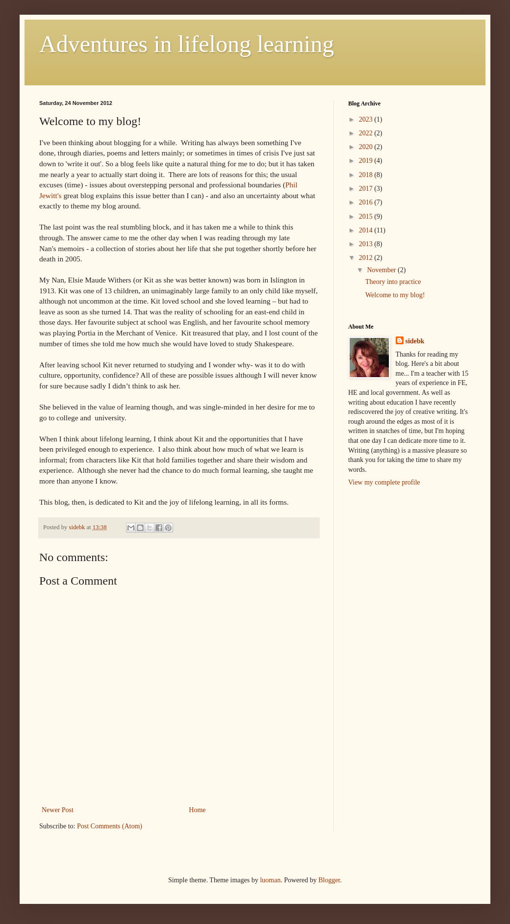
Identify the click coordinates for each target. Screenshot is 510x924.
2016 (367, 202)
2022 (367, 133)
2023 (367, 119)
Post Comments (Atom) (109, 826)
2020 (367, 147)
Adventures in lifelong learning (186, 44)
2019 (367, 160)
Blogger (329, 880)
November (382, 270)
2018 (367, 175)
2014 (367, 230)
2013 (367, 244)
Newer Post (58, 810)
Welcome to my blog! (395, 295)
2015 (367, 216)
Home (197, 810)
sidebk (415, 341)
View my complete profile (384, 482)
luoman (270, 880)
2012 (367, 257)
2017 (367, 188)
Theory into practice (393, 281)
